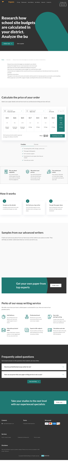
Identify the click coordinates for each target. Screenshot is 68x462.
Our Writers (37, 4)
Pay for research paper (6, 439)
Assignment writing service (23, 439)
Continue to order (57, 138)
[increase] (63, 113)
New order (63, 6)
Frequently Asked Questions (29, 425)
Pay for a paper (37, 439)
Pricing (18, 4)
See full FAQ (33, 383)
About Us (43, 4)
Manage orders (63, 4)
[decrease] (58, 113)
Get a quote (20, 45)
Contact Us (49, 4)
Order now (7, 45)
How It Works (31, 4)
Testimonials (23, 4)
